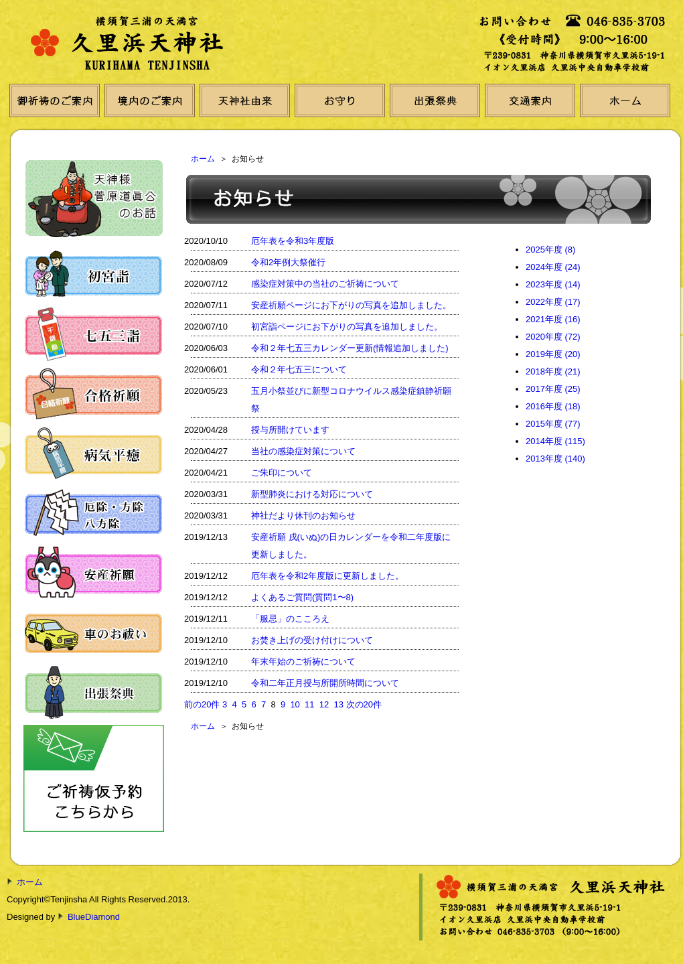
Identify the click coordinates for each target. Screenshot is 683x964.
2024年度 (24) (553, 267)
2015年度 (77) (553, 424)
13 (338, 704)
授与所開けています (290, 430)
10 (294, 704)
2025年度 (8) (550, 250)
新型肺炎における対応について (312, 494)
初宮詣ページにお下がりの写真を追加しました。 (347, 327)
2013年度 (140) (555, 459)
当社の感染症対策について (303, 451)
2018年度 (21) (553, 371)
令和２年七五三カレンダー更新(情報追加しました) (350, 348)
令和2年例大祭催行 (288, 262)
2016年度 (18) (553, 406)
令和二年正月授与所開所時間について (325, 683)
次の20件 (364, 704)
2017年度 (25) (553, 389)
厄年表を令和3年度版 (292, 241)
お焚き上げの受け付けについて (312, 640)
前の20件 (202, 704)
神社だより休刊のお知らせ (303, 515)
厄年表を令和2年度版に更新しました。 (327, 576)
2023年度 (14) (553, 284)
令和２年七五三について (299, 369)
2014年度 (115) (555, 441)
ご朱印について (281, 473)
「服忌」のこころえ (290, 619)
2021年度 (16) (553, 319)
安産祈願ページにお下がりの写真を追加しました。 (351, 305)
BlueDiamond (94, 917)
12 (324, 704)
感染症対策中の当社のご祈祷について (325, 284)
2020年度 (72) (553, 337)
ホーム (203, 158)
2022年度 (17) (553, 302)
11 (309, 704)
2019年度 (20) (553, 354)
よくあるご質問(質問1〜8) (302, 597)
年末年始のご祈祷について (303, 662)
